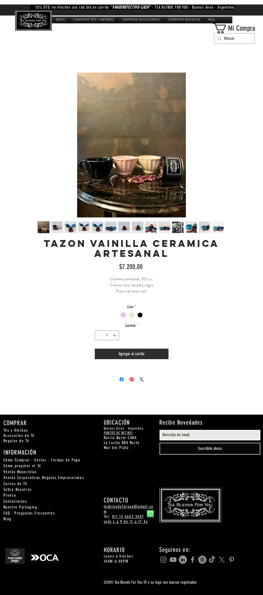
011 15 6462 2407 (128, 516)
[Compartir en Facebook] (121, 379)
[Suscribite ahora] (210, 449)
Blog (7, 518)
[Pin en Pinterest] (131, 379)
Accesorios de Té (19, 435)
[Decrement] (99, 335)
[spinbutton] (107, 335)
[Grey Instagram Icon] (163, 560)
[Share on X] (141, 379)
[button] (93, 20)
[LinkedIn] (183, 560)
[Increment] (115, 335)
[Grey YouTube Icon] (173, 560)
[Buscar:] (234, 38)
